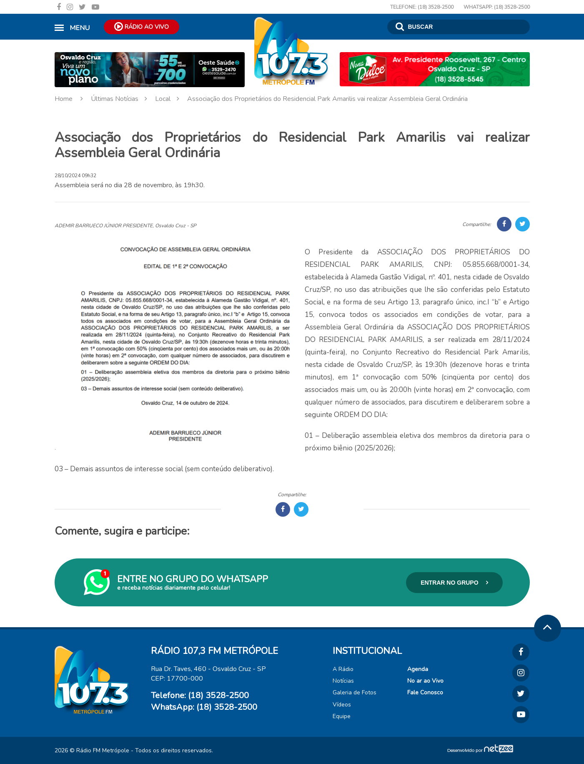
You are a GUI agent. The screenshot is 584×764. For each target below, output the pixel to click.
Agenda (417, 669)
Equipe (342, 716)
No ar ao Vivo (425, 681)
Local (170, 98)
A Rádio (343, 669)
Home (72, 98)
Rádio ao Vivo (141, 26)
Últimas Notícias (122, 98)
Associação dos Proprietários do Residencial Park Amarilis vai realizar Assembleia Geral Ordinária (327, 98)
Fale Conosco (425, 692)
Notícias (343, 681)
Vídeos (342, 705)
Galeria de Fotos (354, 692)
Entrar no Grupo (454, 582)
